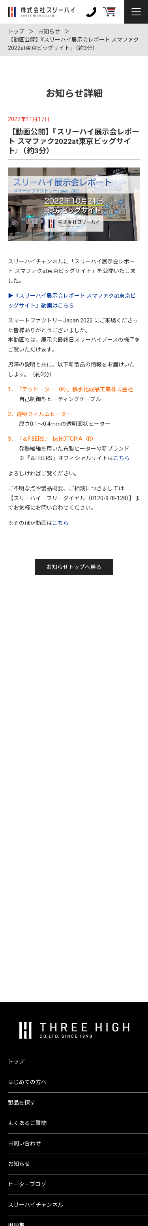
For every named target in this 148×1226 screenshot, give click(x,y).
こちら (121, 458)
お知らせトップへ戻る (73, 567)
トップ (16, 31)
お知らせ (49, 31)
